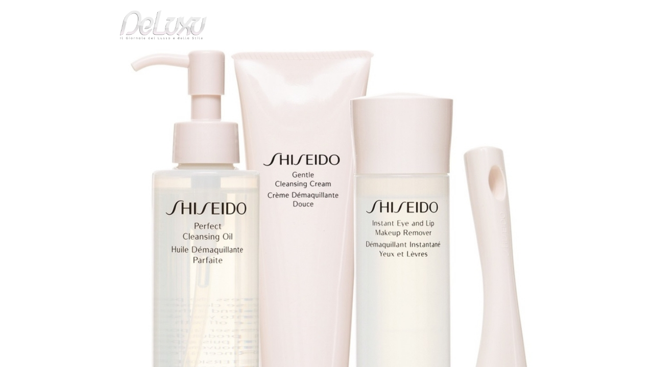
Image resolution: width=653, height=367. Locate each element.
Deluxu (93, 83)
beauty (324, 58)
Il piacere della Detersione (186, 83)
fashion (370, 58)
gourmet (551, 58)
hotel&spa (457, 58)
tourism (507, 58)
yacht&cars (410, 58)
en (556, 12)
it (523, 12)
